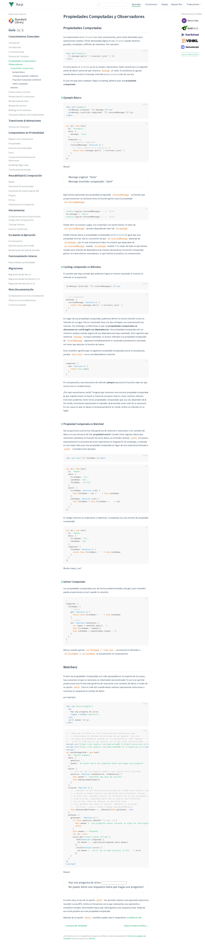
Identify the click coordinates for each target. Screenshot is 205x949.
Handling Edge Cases (19, 165)
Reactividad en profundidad (22, 262)
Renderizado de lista (18, 101)
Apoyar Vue (176, 4)
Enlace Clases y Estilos (19, 92)
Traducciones (192, 4)
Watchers (14, 87)
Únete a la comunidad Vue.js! (22, 300)
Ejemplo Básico (18, 72)
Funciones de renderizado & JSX (24, 190)
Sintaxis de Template (19, 56)
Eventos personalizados (20, 148)
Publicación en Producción (21, 204)
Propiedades (15, 143)
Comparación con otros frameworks (26, 295)
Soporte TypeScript (18, 229)
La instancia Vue (16, 51)
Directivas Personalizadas (21, 186)
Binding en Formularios (20, 110)
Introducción (15, 47)
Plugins (12, 195)
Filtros (12, 199)
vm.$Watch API (134, 917)
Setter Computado (20, 84)
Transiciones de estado (20, 169)
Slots (11, 152)
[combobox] (112, 4)
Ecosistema (151, 4)
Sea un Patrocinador (190, 54)
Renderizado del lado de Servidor (24, 250)
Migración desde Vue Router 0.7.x (24, 279)
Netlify (92, 938)
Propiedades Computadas (22, 68)
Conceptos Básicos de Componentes (26, 114)
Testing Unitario (17, 224)
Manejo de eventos (18, 105)
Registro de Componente (21, 138)
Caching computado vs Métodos (25, 76)
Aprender (136, 4)
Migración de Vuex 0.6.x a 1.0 (22, 283)
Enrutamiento (15, 241)
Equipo (164, 4)
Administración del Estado (21, 245)
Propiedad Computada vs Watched (26, 80)
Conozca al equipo (17, 304)
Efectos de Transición (19, 126)
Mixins (12, 181)
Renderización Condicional (21, 96)
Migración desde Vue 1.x (20, 274)
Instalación (14, 42)
